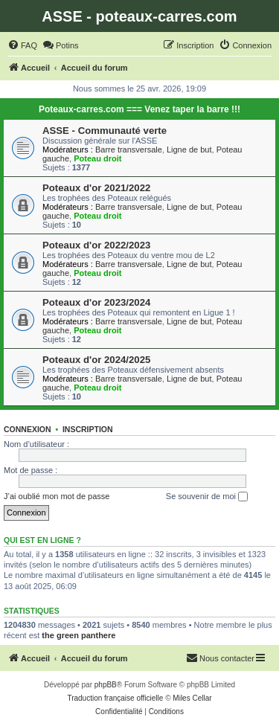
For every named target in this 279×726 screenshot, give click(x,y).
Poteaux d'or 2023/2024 (96, 302)
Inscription (87, 429)
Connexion (27, 429)
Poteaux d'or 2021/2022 (96, 187)
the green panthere (78, 635)
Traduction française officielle (115, 698)
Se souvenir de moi (207, 497)
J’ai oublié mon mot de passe (56, 496)
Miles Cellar (192, 698)
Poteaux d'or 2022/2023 (96, 245)
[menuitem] (22, 45)
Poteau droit (97, 158)
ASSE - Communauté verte (104, 130)
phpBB (105, 685)
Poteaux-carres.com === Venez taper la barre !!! (139, 109)
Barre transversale (128, 149)
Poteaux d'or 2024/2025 (96, 359)
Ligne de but (189, 149)
